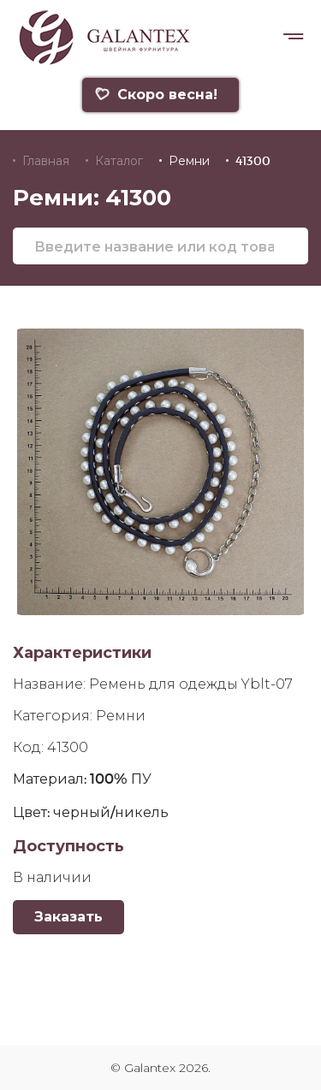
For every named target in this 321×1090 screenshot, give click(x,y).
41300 (252, 161)
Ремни (189, 161)
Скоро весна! (155, 94)
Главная (45, 161)
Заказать (68, 917)
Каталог (119, 161)
